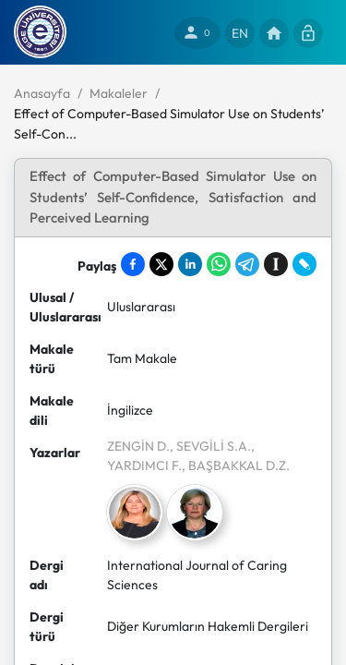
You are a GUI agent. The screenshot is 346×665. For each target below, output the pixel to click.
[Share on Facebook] (133, 264)
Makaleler (118, 93)
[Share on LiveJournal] (304, 264)
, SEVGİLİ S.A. (210, 446)
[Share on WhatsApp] (219, 264)
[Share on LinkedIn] (190, 264)
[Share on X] (161, 264)
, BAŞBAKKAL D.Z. (236, 465)
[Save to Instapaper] (276, 264)
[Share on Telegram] (247, 264)
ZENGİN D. (138, 446)
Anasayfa (42, 93)
